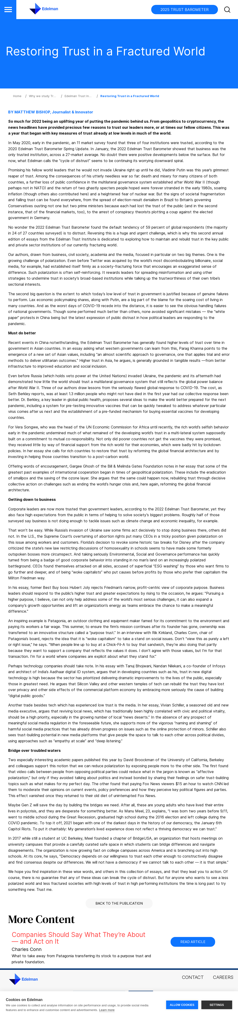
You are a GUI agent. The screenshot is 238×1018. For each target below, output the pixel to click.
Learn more (107, 1010)
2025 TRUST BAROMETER (185, 9)
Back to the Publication (119, 903)
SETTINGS (217, 1004)
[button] (228, 10)
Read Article (192, 942)
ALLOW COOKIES (182, 1004)
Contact (193, 977)
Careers (223, 977)
